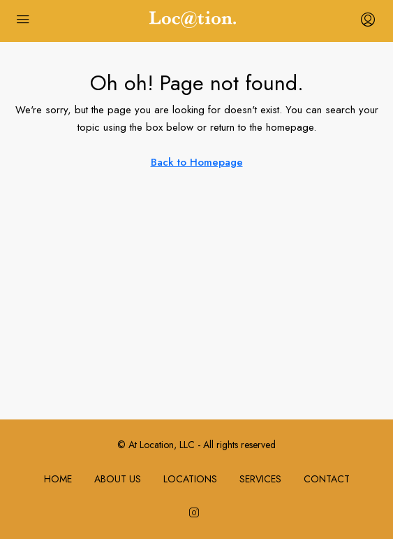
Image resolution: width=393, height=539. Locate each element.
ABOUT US (117, 479)
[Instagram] (197, 513)
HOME (58, 479)
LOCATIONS (190, 479)
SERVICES (260, 479)
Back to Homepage (197, 162)
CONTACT (327, 479)
